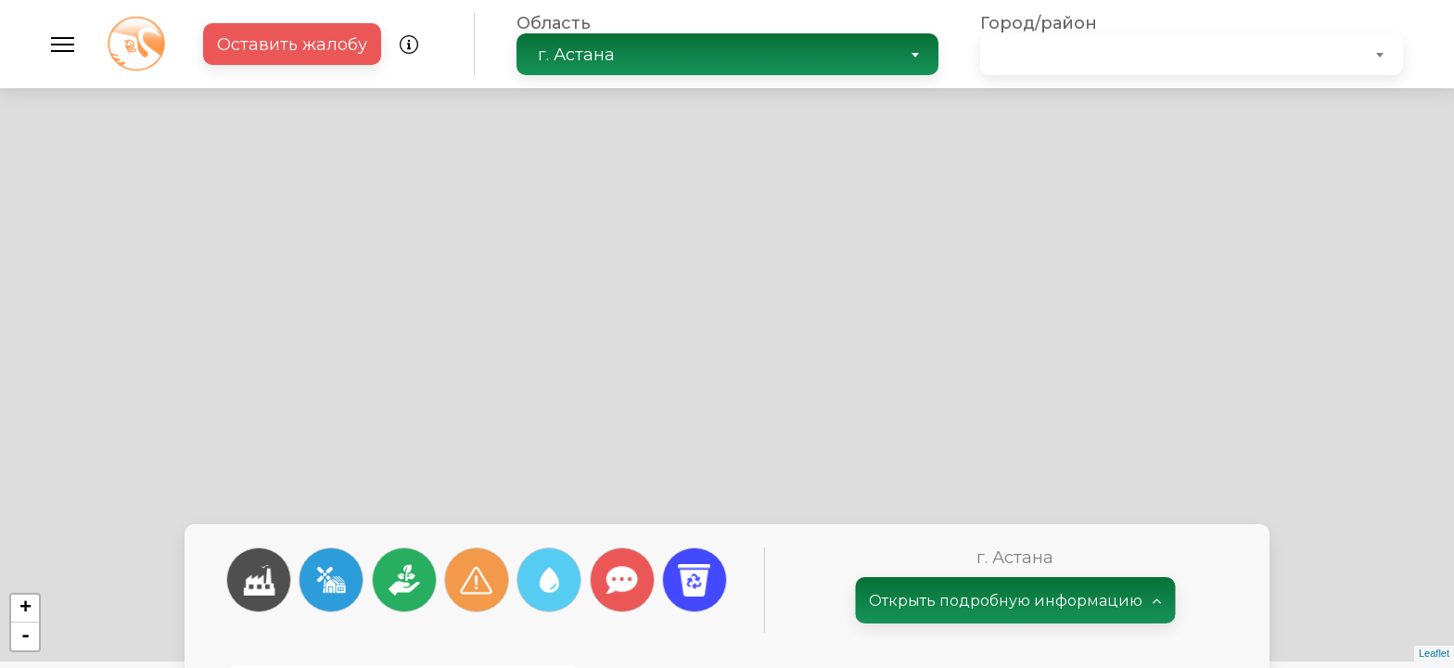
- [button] (25, 636)
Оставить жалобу (292, 44)
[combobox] (728, 54)
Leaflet (1434, 653)
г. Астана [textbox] (576, 55)
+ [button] (25, 609)
